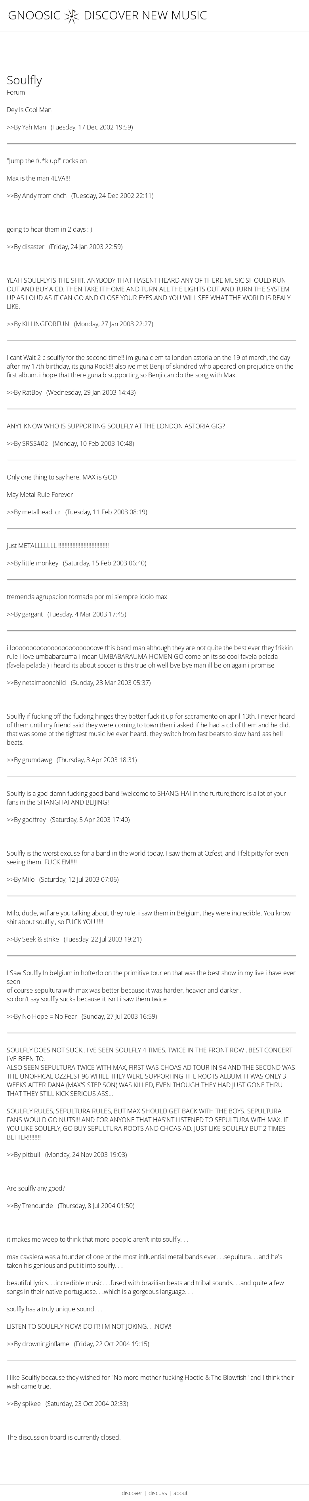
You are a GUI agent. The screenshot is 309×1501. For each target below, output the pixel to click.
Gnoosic (34, 15)
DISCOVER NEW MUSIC (135, 15)
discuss (158, 1493)
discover (132, 1493)
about (181, 1493)
